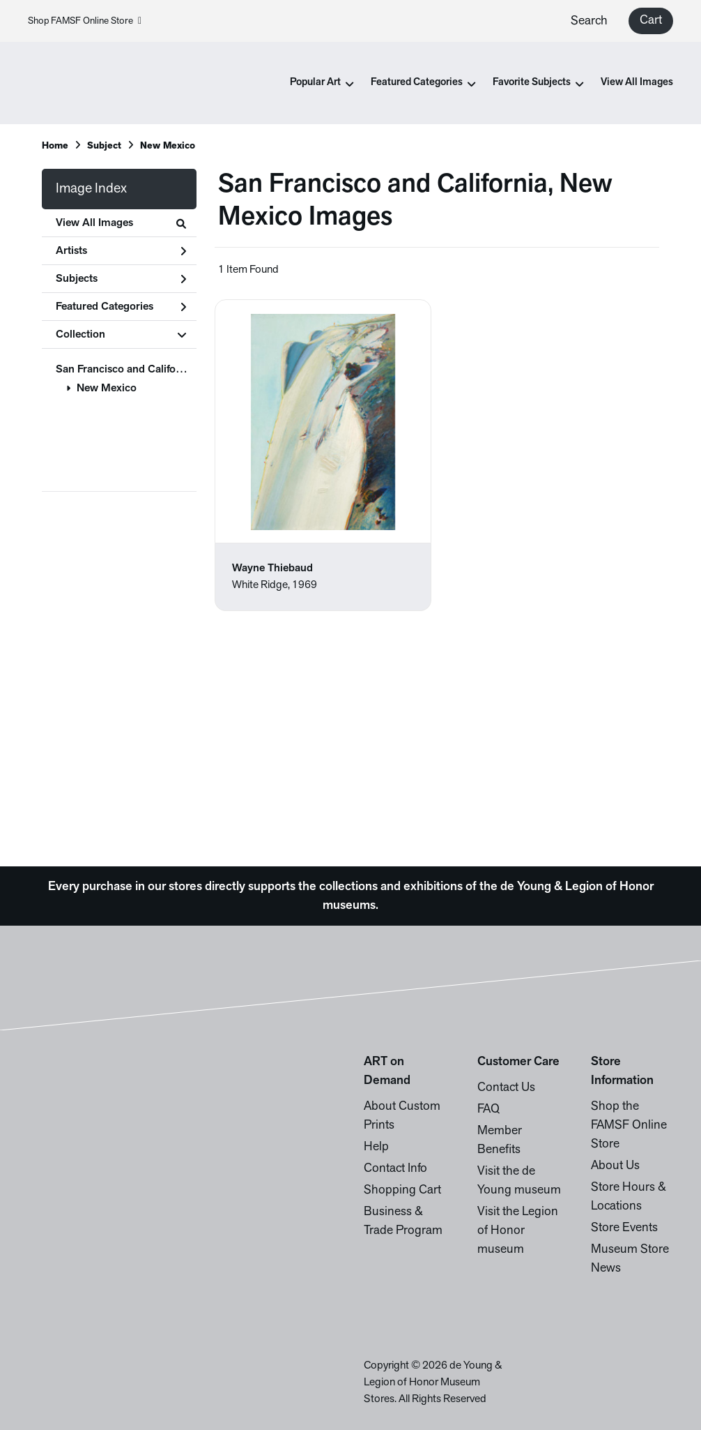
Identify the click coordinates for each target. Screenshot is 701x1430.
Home (55, 146)
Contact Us (506, 1087)
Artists (121, 251)
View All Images (637, 82)
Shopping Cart (402, 1190)
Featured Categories (121, 307)
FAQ (488, 1109)
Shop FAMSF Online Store (84, 21)
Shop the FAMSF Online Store (629, 1125)
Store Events (624, 1228)
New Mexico (107, 388)
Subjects (121, 279)
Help (376, 1147)
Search (589, 21)
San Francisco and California (125, 369)
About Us (615, 1166)
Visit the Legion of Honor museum (517, 1230)
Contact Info (395, 1168)
